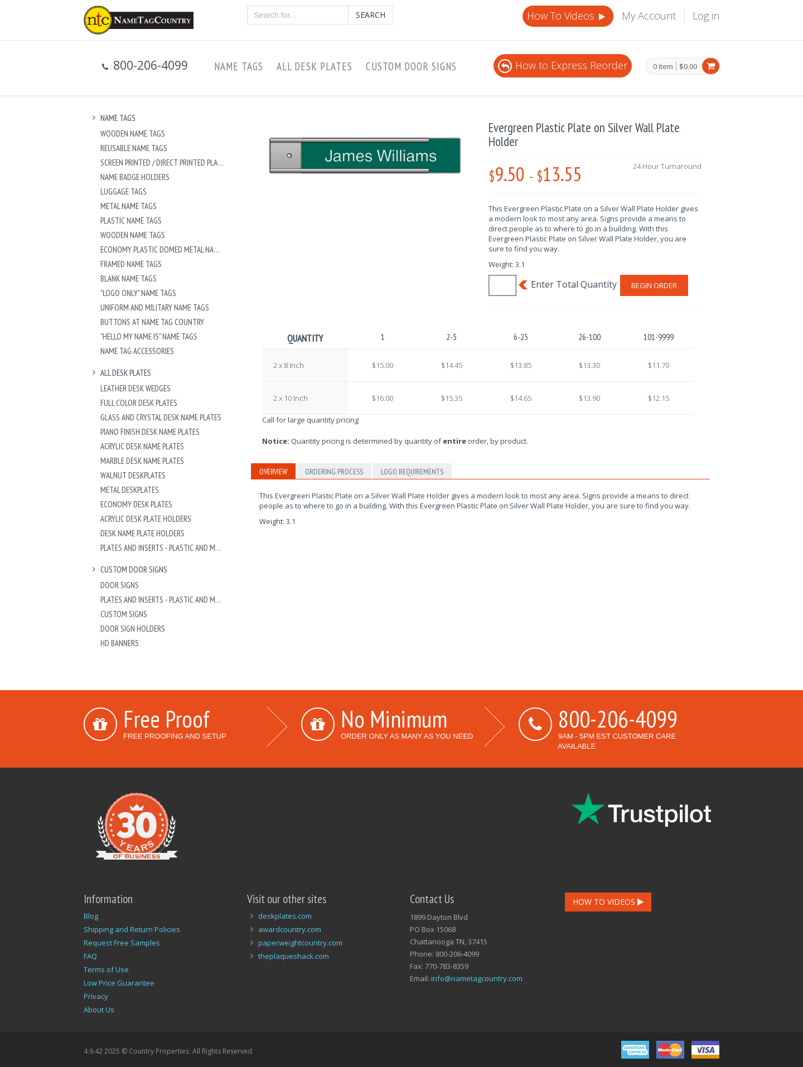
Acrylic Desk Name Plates (142, 446)
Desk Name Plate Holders (142, 533)
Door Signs (119, 585)
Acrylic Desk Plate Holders (145, 518)
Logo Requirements (412, 472)
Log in (706, 15)
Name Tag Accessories (137, 351)
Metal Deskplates (129, 489)
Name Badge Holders (135, 177)
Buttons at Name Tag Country (152, 322)
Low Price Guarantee (119, 983)
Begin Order (654, 285)
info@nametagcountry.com (477, 978)
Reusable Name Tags (133, 148)
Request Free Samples (122, 943)
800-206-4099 (618, 718)
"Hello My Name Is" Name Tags (148, 336)
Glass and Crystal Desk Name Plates (160, 417)
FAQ (90, 956)
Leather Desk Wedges (135, 388)
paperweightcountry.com (300, 943)
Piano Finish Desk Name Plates (150, 431)
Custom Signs (123, 614)
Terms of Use (106, 969)
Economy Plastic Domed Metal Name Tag (162, 249)
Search (370, 14)
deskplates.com (285, 916)
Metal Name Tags (128, 206)
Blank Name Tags (128, 278)
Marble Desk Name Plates (142, 460)
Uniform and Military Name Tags (154, 307)
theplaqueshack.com (293, 956)
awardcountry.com (289, 929)
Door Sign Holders (132, 628)
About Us (99, 1010)
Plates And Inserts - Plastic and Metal (162, 547)
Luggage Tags (123, 191)
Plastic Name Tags (131, 220)
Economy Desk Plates (136, 504)
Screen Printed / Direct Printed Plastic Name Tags (162, 162)
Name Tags (238, 66)
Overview (273, 472)
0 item (663, 66)
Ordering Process (334, 472)
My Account (649, 15)
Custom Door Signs (411, 66)
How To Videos (567, 15)
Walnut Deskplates (133, 475)
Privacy (96, 996)
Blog (91, 916)
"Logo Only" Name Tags (138, 293)
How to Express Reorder (562, 65)
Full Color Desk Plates (138, 402)
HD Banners (119, 643)
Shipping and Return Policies (132, 929)
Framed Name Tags (131, 264)
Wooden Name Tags (132, 133)
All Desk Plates (314, 66)
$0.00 (688, 66)
